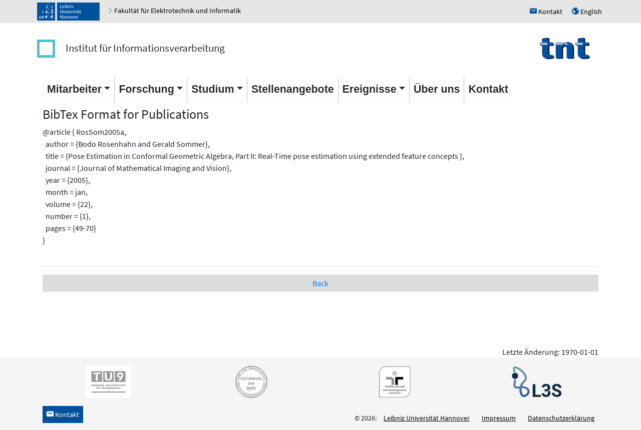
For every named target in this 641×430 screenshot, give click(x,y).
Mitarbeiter (74, 89)
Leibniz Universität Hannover (427, 417)
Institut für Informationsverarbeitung (145, 48)
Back (320, 283)
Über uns (437, 89)
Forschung (146, 89)
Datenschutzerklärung (561, 417)
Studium (212, 89)
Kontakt (488, 89)
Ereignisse (370, 89)
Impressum (499, 417)
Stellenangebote (292, 89)
